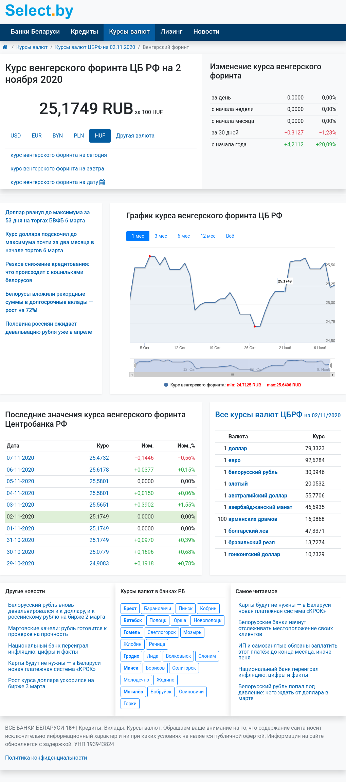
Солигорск (184, 668)
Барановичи (157, 608)
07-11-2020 (20, 458)
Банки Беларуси (35, 31)
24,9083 (99, 563)
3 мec (160, 236)
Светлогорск (162, 632)
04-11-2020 (20, 493)
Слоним (207, 656)
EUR (36, 135)
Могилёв (133, 691)
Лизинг (171, 31)
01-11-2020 (20, 528)
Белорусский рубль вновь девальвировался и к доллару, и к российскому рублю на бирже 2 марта (56, 611)
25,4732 (99, 458)
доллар (238, 448)
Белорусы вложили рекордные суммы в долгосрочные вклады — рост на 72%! (49, 302)
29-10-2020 (20, 563)
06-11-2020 (20, 470)
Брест (130, 608)
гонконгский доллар (254, 554)
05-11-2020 (20, 481)
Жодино (166, 680)
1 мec (138, 236)
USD (16, 135)
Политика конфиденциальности (46, 757)
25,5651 (99, 505)
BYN (58, 135)
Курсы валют (129, 31)
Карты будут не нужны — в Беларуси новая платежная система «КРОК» (54, 666)
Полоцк (157, 620)
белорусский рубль (253, 472)
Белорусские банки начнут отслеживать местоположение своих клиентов (285, 628)
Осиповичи (191, 691)
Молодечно (136, 680)
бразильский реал (252, 542)
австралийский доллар (258, 495)
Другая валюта (135, 135)
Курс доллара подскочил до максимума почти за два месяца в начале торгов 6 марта (49, 242)
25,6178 (99, 470)
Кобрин (208, 608)
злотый (238, 483)
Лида (152, 656)
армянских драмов (253, 519)
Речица (157, 644)
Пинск (186, 608)
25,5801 (99, 481)
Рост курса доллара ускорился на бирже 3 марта (51, 683)
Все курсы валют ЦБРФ (278, 414)
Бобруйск (160, 691)
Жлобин (133, 644)
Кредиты (84, 31)
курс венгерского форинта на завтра (57, 168)
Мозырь (192, 632)
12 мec (207, 236)
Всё (230, 236)
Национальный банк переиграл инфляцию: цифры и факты (48, 648)
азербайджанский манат (260, 507)
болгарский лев (249, 531)
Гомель (132, 632)
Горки (130, 703)
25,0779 (99, 552)
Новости (206, 31)
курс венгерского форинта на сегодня (59, 155)
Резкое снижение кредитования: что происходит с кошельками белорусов (47, 272)
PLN (79, 135)
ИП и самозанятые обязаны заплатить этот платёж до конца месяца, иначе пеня (288, 651)
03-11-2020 (20, 505)
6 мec (184, 236)
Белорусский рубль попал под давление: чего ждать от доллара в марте (283, 692)
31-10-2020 (20, 540)
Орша (180, 620)
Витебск (133, 620)
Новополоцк (207, 620)
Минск (131, 668)
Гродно (131, 656)
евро (235, 460)
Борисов (155, 668)
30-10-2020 (20, 552)
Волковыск (178, 656)
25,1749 (99, 528)
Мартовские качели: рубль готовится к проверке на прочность (57, 631)
